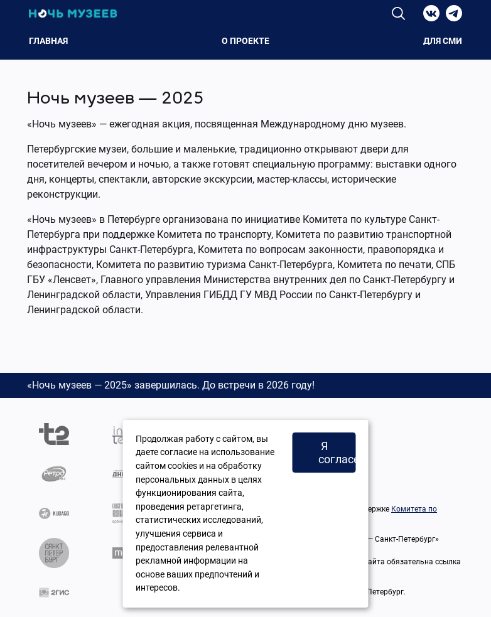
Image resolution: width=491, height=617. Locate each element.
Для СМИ (442, 41)
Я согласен (337, 452)
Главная (48, 41)
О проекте (245, 41)
